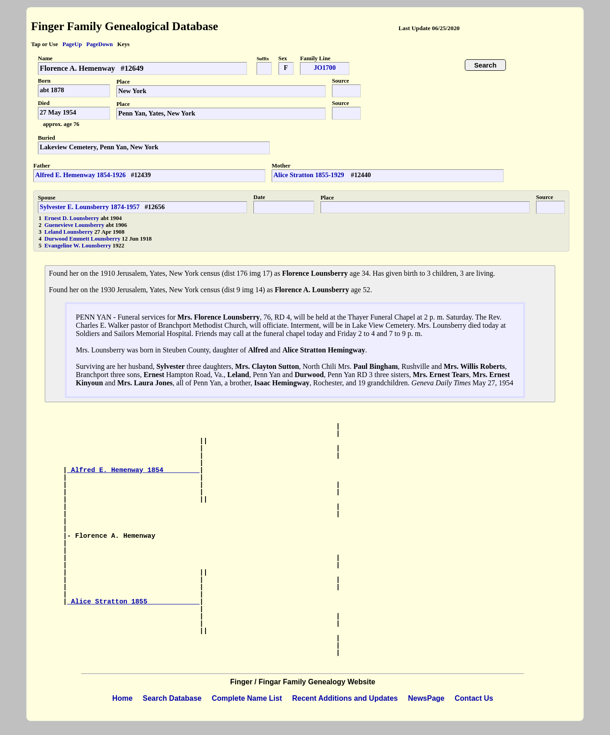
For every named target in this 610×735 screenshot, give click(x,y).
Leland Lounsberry (69, 232)
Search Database (172, 698)
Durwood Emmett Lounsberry (83, 239)
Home (122, 698)
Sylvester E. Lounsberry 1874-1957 (90, 206)
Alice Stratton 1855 (133, 601)
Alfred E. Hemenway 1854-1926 (80, 174)
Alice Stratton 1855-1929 (309, 174)
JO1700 (325, 67)
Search (485, 65)
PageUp (72, 44)
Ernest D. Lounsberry (72, 218)
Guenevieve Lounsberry (74, 225)
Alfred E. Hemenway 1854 (133, 470)
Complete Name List (247, 698)
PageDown (99, 44)
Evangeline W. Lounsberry (78, 245)
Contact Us (474, 698)
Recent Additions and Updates (345, 698)
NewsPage (426, 698)
